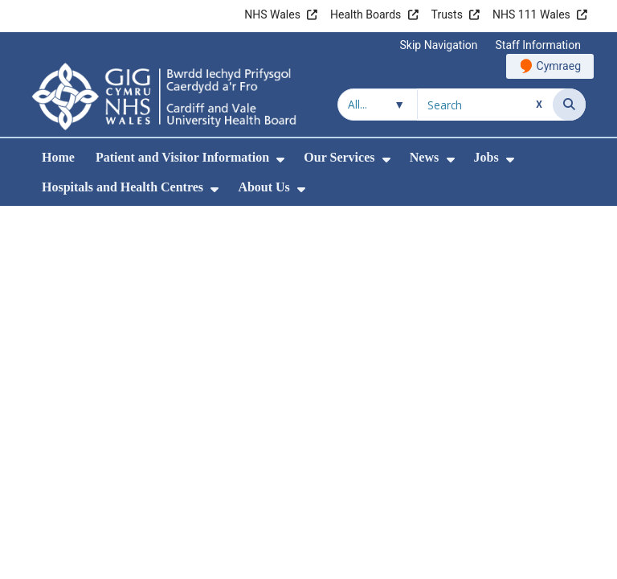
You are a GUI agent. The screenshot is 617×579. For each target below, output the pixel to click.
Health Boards (365, 14)
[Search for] (485, 104)
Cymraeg (559, 66)
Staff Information (538, 45)
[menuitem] (280, 159)
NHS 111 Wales (531, 14)
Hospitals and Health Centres (122, 187)
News (424, 157)
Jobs (486, 157)
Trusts (447, 14)
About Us (263, 187)
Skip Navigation (439, 45)
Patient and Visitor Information (182, 157)
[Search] (569, 104)
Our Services (339, 157)
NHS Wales (272, 14)
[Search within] (377, 104)
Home (58, 157)
